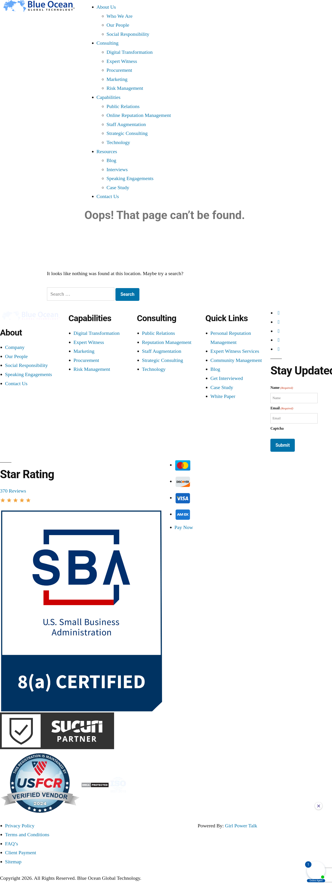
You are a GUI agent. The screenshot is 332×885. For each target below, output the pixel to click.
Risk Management (125, 88)
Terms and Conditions (27, 834)
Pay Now (184, 527)
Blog (111, 160)
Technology (118, 142)
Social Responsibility (128, 34)
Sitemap (13, 861)
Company (15, 347)
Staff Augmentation (126, 124)
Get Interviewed (226, 378)
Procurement (119, 70)
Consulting (108, 43)
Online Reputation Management (139, 115)
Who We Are (120, 16)
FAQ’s (11, 843)
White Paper (222, 396)
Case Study (118, 187)
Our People (118, 25)
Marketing (117, 79)
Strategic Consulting (127, 133)
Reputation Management (166, 342)
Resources (107, 151)
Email (281, 408)
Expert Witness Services (234, 351)
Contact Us (108, 196)
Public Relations (123, 106)
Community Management (236, 360)
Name (281, 387)
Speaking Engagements (130, 178)
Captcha (277, 428)
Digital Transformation (130, 52)
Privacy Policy (19, 825)
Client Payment (20, 852)
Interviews (117, 169)
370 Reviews (13, 491)
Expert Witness (122, 61)
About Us (106, 7)
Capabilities (108, 97)
